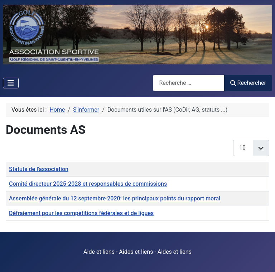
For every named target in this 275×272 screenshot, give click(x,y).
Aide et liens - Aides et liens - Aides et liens (137, 251)
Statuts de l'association (38, 169)
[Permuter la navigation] (11, 83)
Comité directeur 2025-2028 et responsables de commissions (88, 183)
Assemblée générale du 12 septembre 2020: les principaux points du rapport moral (114, 198)
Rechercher (248, 82)
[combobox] (189, 83)
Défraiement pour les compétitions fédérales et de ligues (81, 213)
